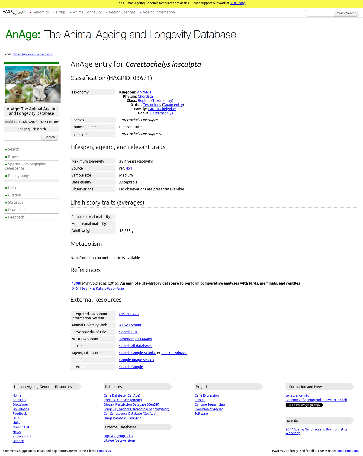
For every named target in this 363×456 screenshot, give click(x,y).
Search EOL (128, 332)
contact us (104, 450)
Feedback (16, 217)
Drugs (61, 12)
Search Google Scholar (137, 353)
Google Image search (136, 360)
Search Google (131, 367)
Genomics (40, 12)
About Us (19, 400)
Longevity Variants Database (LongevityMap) (136, 409)
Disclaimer (20, 404)
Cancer (200, 400)
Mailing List (21, 427)
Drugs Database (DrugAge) (123, 418)
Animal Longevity (87, 12)
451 (129, 168)
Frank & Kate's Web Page (103, 288)
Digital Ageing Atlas (118, 436)
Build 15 (11, 122)
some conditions (348, 450)
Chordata (145, 96)
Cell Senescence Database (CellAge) (130, 413)
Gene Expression (207, 395)
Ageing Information (159, 12)
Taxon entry (162, 100)
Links (16, 422)
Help (12, 188)
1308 (76, 283)
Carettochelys (161, 113)
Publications (22, 436)
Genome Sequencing (210, 404)
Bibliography (18, 175)
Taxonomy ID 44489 (135, 339)
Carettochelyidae (162, 109)
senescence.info (297, 395)
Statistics (15, 202)
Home (17, 395)
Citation (14, 195)
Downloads (21, 409)
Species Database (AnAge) (123, 400)
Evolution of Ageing (209, 409)
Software (201, 413)
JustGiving (238, 3)
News (17, 432)
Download (16, 210)
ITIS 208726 (129, 314)
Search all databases (135, 346)
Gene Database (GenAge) (122, 395)
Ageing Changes (122, 12)
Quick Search (346, 13)
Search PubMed (174, 353)
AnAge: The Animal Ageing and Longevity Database (31, 111)
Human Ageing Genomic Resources (33, 54)
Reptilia (144, 100)
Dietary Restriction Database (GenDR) (131, 404)
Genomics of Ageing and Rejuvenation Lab (316, 400)
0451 (76, 288)
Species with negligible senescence (25, 166)
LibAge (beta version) (119, 440)
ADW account (130, 325)
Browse (14, 156)
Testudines (152, 105)
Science (18, 441)
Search (13, 149)
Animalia (144, 92)
